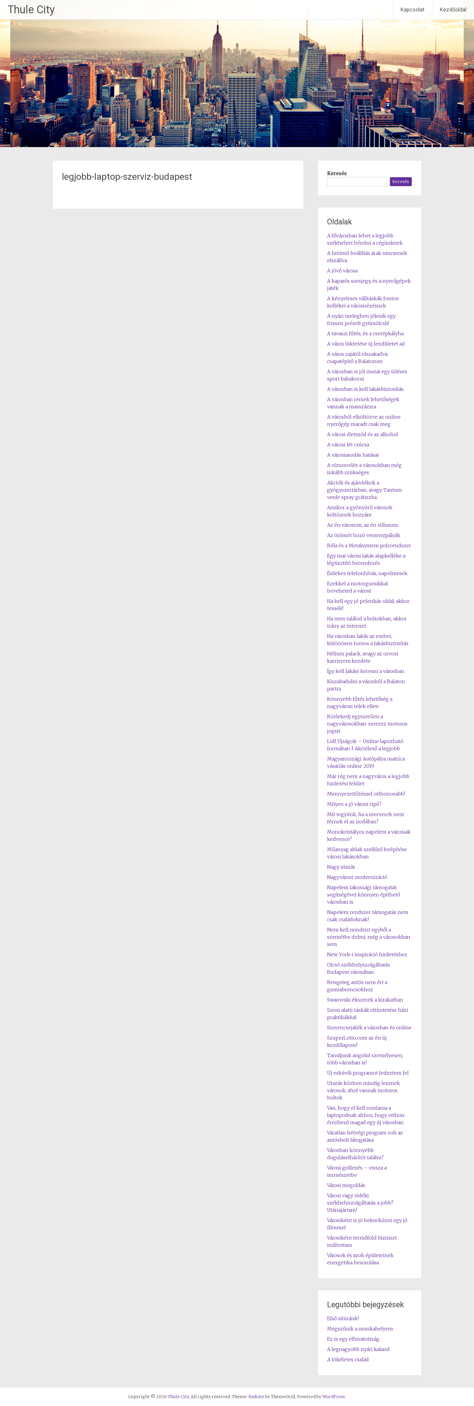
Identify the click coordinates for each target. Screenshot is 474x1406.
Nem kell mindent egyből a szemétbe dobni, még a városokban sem (368, 937)
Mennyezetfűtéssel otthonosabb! (366, 794)
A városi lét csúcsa (348, 445)
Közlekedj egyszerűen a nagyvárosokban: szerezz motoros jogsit (367, 723)
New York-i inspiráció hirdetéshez (367, 954)
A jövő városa (342, 271)
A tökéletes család (348, 1359)
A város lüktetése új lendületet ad (366, 344)
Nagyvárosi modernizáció (357, 877)
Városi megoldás (346, 1185)
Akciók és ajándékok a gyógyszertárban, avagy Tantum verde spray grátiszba (364, 490)
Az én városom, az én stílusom (362, 525)
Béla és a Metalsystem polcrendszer (369, 545)
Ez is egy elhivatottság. (353, 1339)
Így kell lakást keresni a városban (365, 671)
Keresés (337, 173)
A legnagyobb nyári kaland (358, 1349)
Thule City (31, 9)
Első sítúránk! (343, 1318)
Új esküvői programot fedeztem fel (368, 1073)
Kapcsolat (412, 9)
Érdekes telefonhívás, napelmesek (367, 573)
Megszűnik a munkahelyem (360, 1329)
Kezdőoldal (453, 9)
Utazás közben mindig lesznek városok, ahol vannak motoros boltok (363, 1090)
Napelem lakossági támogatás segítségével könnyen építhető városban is (363, 894)
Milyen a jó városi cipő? (354, 804)
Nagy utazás (341, 867)
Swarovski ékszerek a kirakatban (365, 1000)
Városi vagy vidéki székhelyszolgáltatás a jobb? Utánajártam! (360, 1202)
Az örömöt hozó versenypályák (363, 535)
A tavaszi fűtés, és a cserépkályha (365, 333)
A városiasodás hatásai (353, 455)
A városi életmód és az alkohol (362, 434)
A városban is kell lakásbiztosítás (365, 389)
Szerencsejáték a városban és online (369, 1028)
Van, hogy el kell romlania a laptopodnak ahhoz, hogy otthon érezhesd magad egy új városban (365, 1115)
